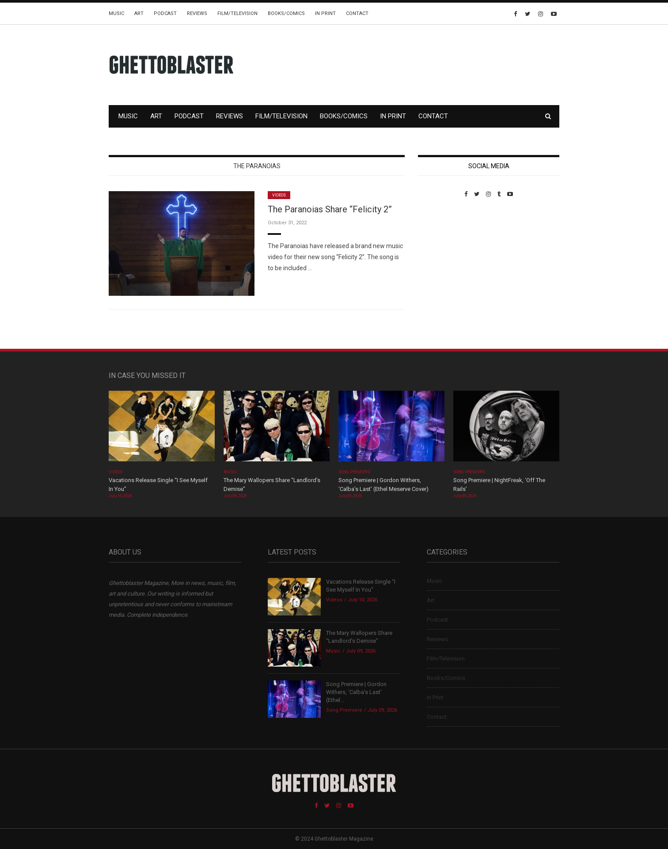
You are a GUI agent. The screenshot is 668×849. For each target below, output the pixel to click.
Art (139, 13)
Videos (279, 195)
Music (116, 13)
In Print (325, 13)
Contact (357, 13)
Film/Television (237, 13)
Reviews (197, 13)
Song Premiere (354, 472)
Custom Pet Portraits (444, 258)
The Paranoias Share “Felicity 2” (330, 209)
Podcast (165, 13)
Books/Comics (286, 13)
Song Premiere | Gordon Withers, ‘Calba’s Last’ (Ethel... (356, 692)
